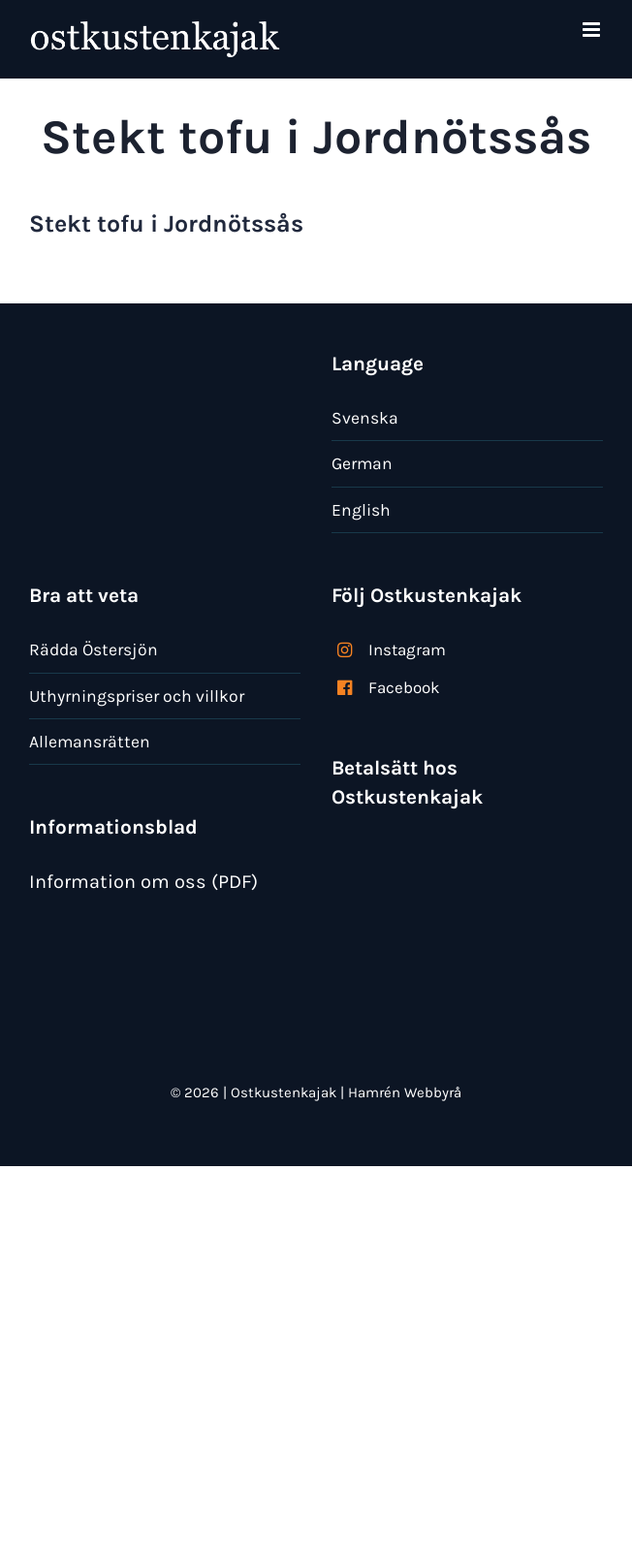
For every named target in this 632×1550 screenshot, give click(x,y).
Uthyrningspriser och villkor (136, 696)
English (361, 510)
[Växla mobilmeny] (593, 29)
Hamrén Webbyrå (404, 1092)
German (362, 463)
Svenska (365, 417)
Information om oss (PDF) (143, 881)
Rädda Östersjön (93, 649)
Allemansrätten (89, 741)
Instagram (407, 649)
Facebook (404, 687)
